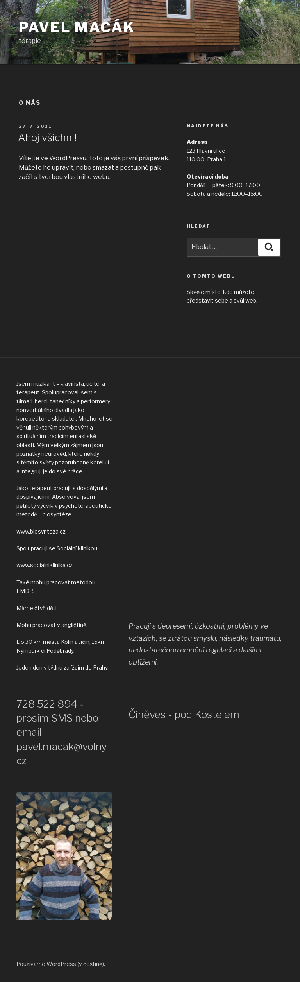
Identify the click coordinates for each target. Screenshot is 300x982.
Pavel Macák (77, 27)
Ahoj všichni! (47, 137)
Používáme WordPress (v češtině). (60, 963)
